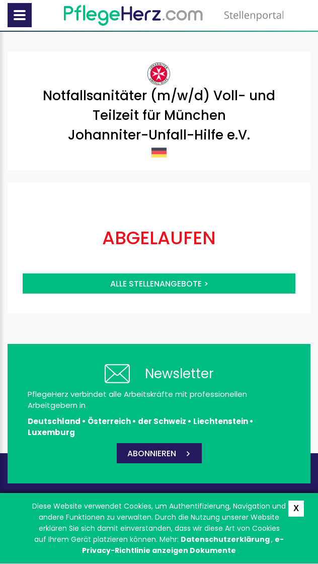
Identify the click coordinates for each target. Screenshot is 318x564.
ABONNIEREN (151, 453)
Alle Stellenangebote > (159, 284)
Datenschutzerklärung (226, 539)
